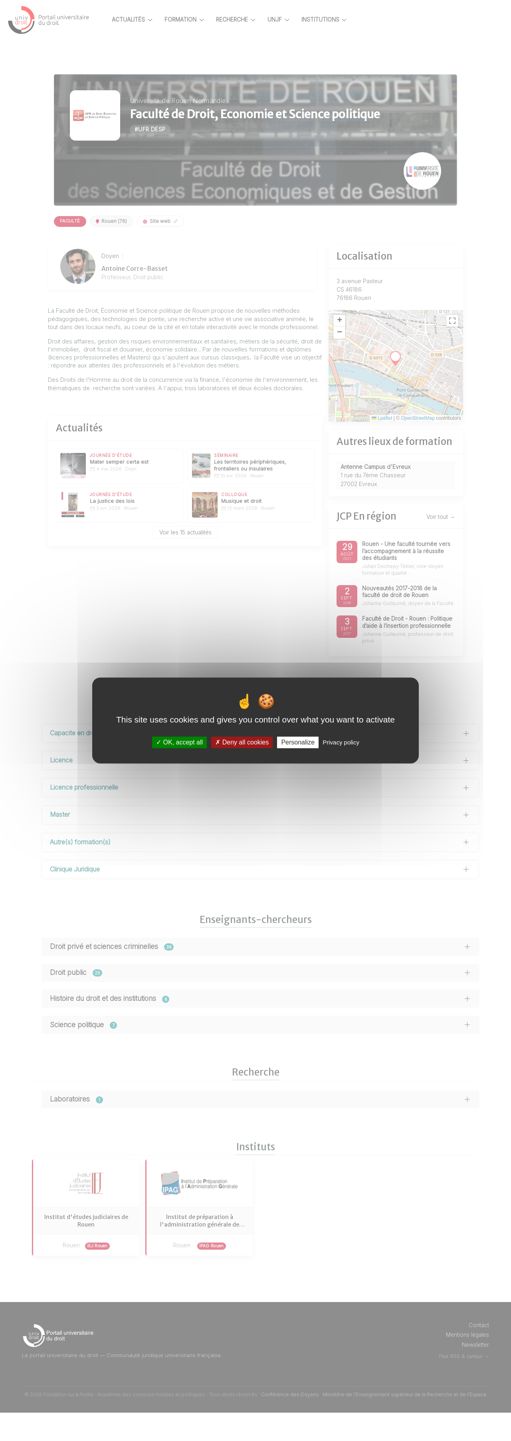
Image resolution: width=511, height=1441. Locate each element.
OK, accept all (179, 742)
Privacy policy (341, 742)
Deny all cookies (242, 742)
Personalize (298, 742)
